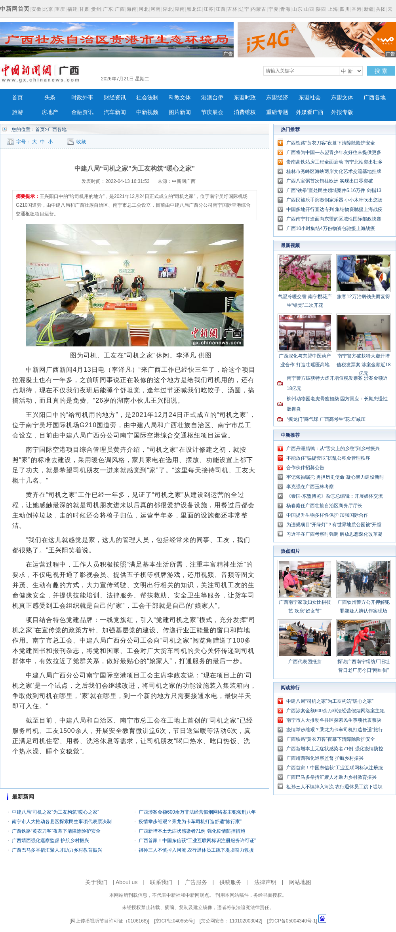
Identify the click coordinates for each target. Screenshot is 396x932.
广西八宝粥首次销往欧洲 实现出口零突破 (329, 181)
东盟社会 (310, 98)
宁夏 (273, 9)
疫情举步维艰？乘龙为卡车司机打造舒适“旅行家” (190, 821)
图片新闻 (180, 112)
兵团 (381, 9)
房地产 (50, 112)
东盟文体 (342, 98)
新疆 (369, 9)
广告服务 (196, 882)
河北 (144, 9)
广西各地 (375, 98)
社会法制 (147, 98)
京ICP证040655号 (174, 921)
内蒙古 (259, 9)
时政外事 (82, 98)
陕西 (321, 9)
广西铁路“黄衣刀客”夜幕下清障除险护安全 (56, 831)
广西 (120, 9)
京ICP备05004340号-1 (292, 921)
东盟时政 (245, 98)
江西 (220, 9)
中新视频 (147, 112)
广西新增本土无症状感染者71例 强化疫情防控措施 (192, 831)
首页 (17, 98)
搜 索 (381, 71)
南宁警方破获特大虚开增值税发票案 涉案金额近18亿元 (364, 364)
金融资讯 (82, 112)
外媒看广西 (310, 112)
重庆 (60, 9)
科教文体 (180, 98)
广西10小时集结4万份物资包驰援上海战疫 (330, 228)
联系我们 (161, 882)
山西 (309, 9)
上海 (333, 9)
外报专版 (342, 112)
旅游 (17, 112)
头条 (49, 98)
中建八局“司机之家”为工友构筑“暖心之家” (55, 812)
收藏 (81, 142)
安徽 (36, 9)
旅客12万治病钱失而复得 (363, 296)
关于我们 (96, 882)
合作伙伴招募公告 (305, 467)
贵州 (96, 9)
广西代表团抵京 (305, 661)
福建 (72, 9)
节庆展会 (212, 112)
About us (126, 882)
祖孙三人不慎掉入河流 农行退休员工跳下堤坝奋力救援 (196, 850)
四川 (345, 9)
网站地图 (300, 882)
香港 (357, 9)
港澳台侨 (212, 98)
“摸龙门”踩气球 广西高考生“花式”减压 (326, 419)
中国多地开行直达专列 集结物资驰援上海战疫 (334, 209)
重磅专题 (277, 112)
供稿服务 (230, 882)
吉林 (232, 9)
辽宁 (244, 9)
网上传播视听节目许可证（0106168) (109, 921)
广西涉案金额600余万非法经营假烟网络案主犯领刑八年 (197, 812)
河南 (155, 9)
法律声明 (265, 882)
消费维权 (245, 112)
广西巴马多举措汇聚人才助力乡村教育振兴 (57, 850)
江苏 (209, 9)
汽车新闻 (115, 112)
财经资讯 (115, 98)
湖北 (168, 9)
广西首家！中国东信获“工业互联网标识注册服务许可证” (197, 840)
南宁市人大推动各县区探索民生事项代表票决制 (62, 821)
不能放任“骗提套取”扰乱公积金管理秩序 (328, 458)
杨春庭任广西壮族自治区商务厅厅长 (324, 505)
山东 (297, 9)
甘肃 (84, 9)
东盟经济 (277, 98)
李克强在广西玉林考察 (310, 486)
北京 (48, 9)
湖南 (180, 9)
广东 (108, 9)
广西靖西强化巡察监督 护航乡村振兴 (50, 840)
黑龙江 (194, 9)
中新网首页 (15, 9)
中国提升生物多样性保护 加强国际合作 (327, 515)
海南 (132, 9)
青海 (285, 9)
